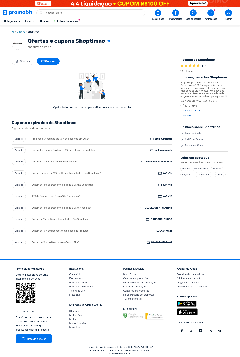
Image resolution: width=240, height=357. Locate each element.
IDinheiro (74, 310)
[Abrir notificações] (211, 15)
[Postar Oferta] (175, 15)
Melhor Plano (76, 314)
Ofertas (23, 60)
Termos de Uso (77, 289)
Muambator (75, 326)
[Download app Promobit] (158, 15)
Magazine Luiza (189, 173)
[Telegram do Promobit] (219, 330)
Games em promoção (134, 285)
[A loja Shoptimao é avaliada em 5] (182, 65)
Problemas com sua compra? (192, 285)
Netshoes (216, 168)
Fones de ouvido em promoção (139, 281)
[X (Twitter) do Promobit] (191, 330)
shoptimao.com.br (190, 109)
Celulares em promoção (135, 277)
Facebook (185, 114)
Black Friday (129, 273)
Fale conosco (76, 277)
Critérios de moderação (189, 277)
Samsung (219, 173)
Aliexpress (206, 173)
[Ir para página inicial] (14, 31)
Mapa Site (74, 293)
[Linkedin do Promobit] (210, 330)
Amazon (186, 168)
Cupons (48, 60)
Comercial (74, 273)
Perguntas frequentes (188, 281)
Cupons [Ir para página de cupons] (22, 31)
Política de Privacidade (81, 285)
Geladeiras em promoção (136, 289)
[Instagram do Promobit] (200, 330)
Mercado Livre (201, 168)
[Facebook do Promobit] (181, 330)
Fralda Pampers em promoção (138, 293)
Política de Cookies (79, 281)
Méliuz (72, 318)
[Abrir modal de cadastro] (228, 15)
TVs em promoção (132, 297)
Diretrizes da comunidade (190, 273)
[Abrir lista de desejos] (193, 15)
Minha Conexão (77, 322)
